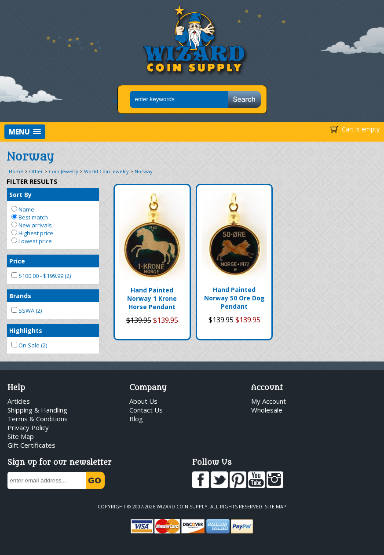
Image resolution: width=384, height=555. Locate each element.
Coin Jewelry (63, 171)
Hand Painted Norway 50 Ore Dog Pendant (234, 297)
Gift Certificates (31, 445)
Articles (18, 401)
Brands (20, 296)
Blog (136, 418)
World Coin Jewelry (106, 171)
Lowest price (31, 241)
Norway (144, 171)
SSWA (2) (26, 310)
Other (36, 171)
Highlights (25, 330)
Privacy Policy (28, 427)
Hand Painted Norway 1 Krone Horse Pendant (152, 298)
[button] (24, 131)
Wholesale (266, 409)
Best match (29, 217)
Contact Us (146, 409)
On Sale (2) (29, 345)
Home (16, 171)
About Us (143, 401)
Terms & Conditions (37, 418)
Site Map (20, 436)
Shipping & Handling (37, 409)
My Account (268, 401)
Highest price (32, 233)
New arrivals (31, 225)
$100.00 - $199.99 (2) (41, 276)
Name (22, 209)
